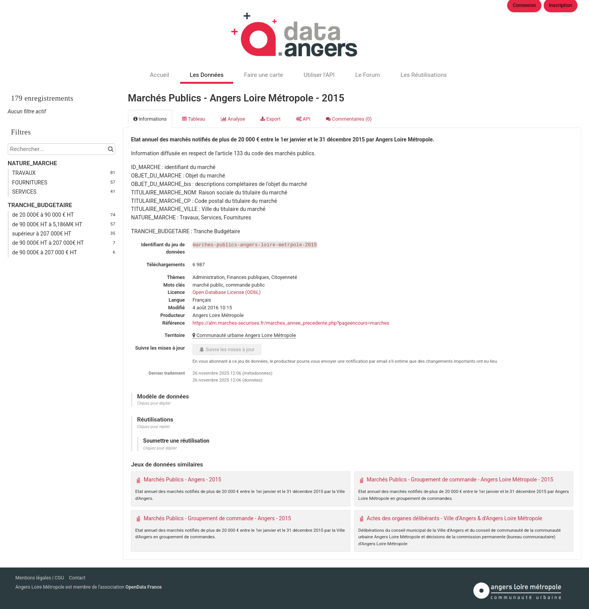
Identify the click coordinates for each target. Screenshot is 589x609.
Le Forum (367, 74)
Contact (77, 578)
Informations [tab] (150, 119)
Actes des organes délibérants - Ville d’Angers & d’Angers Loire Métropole (455, 518)
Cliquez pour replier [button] (153, 426)
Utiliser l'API (319, 74)
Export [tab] (270, 119)
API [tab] (303, 119)
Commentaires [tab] (349, 119)
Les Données (207, 74)
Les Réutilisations (423, 74)
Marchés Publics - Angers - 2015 (182, 479)
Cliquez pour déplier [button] (154, 403)
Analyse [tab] (233, 119)
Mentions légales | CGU (40, 578)
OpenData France (143, 587)
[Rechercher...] (61, 149)
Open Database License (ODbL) (226, 292)
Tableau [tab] (193, 119)
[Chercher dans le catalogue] (110, 149)
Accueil (159, 74)
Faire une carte (263, 74)
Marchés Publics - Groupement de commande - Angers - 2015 (217, 518)
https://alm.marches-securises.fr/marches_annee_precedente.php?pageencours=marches (290, 323)
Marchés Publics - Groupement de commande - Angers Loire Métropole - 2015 (460, 479)
